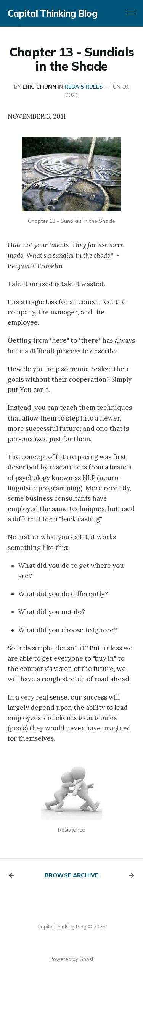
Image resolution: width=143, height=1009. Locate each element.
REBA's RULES (83, 86)
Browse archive (71, 875)
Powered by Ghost (71, 959)
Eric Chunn (39, 86)
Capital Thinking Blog (52, 13)
